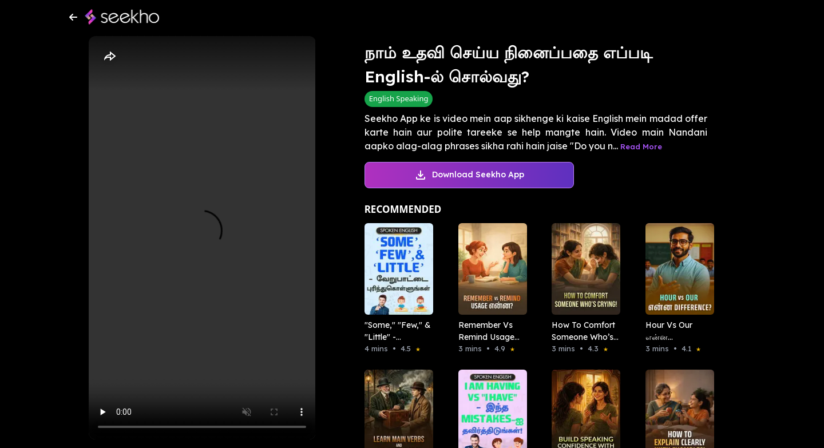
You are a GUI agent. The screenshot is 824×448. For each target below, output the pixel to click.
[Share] (109, 56)
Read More (641, 146)
